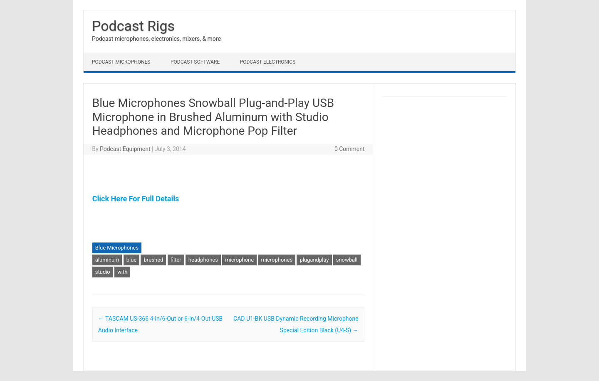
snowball (347, 260)
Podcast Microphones (121, 62)
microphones (276, 260)
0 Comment (349, 149)
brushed (153, 260)
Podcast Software (195, 62)
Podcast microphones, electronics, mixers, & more (156, 38)
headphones (203, 260)
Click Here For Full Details (135, 198)
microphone (239, 260)
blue (131, 260)
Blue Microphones (117, 248)
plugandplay (314, 260)
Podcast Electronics (268, 62)
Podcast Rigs (133, 25)
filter (176, 260)
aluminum (107, 260)
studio (102, 272)
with (122, 272)
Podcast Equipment (125, 149)
